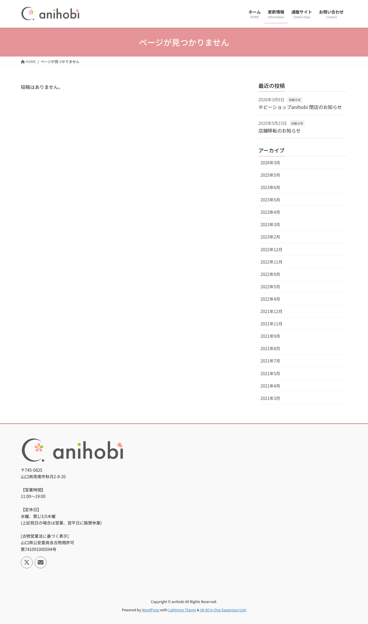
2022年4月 (270, 299)
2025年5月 (270, 175)
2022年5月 (270, 286)
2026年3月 (270, 162)
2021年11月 (272, 324)
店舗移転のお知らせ (280, 130)
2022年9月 (270, 274)
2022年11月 (272, 262)
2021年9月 (270, 336)
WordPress (150, 609)
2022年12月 (272, 249)
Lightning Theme (182, 609)
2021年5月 (270, 373)
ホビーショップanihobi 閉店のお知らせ (300, 106)
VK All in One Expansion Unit (223, 609)
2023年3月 (270, 224)
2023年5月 (270, 200)
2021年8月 (270, 348)
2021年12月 (272, 311)
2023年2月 (270, 237)
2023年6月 (270, 187)
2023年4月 (270, 212)
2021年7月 (270, 361)
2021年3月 (270, 398)
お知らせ (295, 99)
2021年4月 (270, 386)
